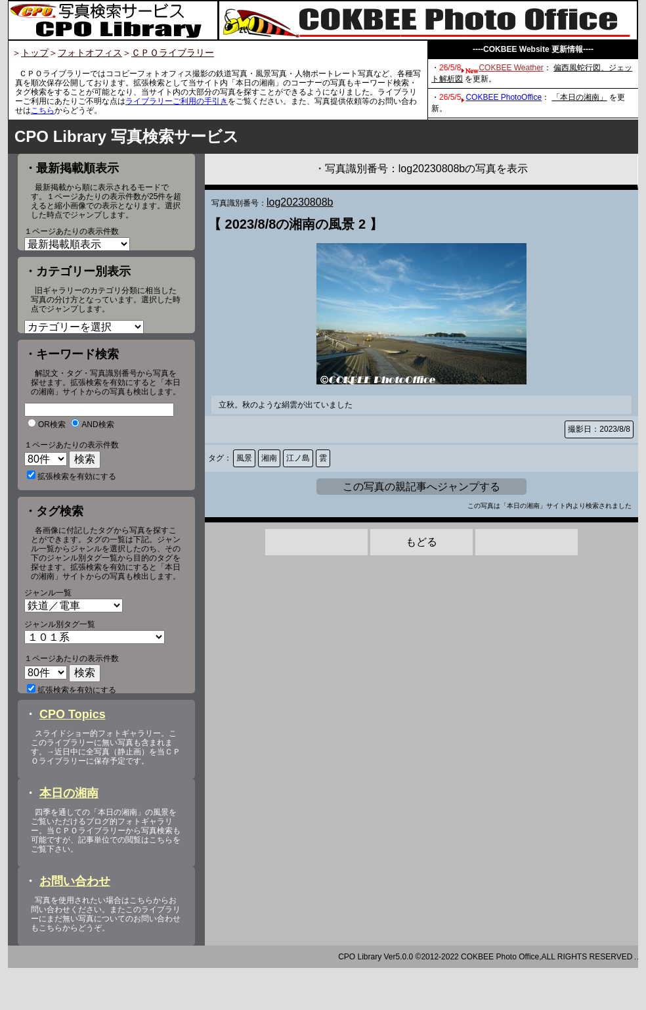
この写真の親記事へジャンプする (421, 486)
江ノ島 (298, 458)
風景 (244, 458)
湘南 (269, 458)
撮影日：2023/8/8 (599, 429)
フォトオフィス (90, 52)
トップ (35, 52)
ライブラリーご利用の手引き (176, 101)
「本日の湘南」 (579, 97)
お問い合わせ (74, 923)
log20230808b (300, 202)
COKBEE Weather (511, 67)
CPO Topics (72, 756)
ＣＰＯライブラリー (172, 52)
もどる (421, 541)
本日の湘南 (68, 835)
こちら (42, 110)
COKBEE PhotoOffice (503, 97)
